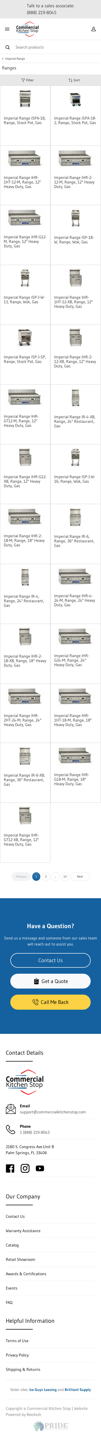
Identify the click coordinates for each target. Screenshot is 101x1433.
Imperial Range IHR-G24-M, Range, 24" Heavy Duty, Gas (71, 660)
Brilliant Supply (78, 1389)
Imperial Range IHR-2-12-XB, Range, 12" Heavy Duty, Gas (75, 361)
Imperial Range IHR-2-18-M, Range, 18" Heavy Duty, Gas (24, 540)
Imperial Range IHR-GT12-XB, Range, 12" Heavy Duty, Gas (21, 839)
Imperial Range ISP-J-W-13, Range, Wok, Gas (24, 299)
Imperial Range (15, 58)
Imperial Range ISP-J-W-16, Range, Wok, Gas (74, 478)
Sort (74, 80)
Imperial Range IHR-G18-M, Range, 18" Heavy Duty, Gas (71, 779)
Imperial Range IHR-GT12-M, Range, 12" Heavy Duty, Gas (21, 421)
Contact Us (50, 960)
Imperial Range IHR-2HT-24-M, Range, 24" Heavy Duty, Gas (22, 720)
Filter (27, 80)
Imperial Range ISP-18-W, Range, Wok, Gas (74, 239)
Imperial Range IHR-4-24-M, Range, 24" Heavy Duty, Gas (74, 600)
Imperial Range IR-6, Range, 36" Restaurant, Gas (74, 541)
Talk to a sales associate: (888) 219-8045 (50, 9)
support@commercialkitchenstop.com (53, 1111)
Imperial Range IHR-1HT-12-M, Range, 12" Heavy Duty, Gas (22, 182)
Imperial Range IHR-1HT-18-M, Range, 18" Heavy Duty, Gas (73, 720)
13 (64, 876)
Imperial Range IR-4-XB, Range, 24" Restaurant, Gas (74, 421)
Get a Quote (50, 981)
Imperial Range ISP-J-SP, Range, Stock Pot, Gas (25, 359)
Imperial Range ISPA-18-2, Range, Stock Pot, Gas (75, 120)
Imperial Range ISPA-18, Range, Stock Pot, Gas (25, 120)
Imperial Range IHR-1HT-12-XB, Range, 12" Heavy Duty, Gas (73, 302)
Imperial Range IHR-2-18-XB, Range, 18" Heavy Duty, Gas (25, 660)
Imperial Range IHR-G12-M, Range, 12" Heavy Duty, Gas (25, 241)
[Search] (50, 47)
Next (80, 876)
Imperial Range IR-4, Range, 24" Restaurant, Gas (24, 601)
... (55, 876)
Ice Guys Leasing (43, 1389)
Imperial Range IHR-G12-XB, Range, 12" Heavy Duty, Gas (25, 481)
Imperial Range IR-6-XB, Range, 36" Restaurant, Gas (24, 779)
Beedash (34, 1414)
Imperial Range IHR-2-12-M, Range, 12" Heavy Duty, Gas (74, 182)
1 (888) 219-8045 (35, 1132)
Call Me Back (50, 1002)
